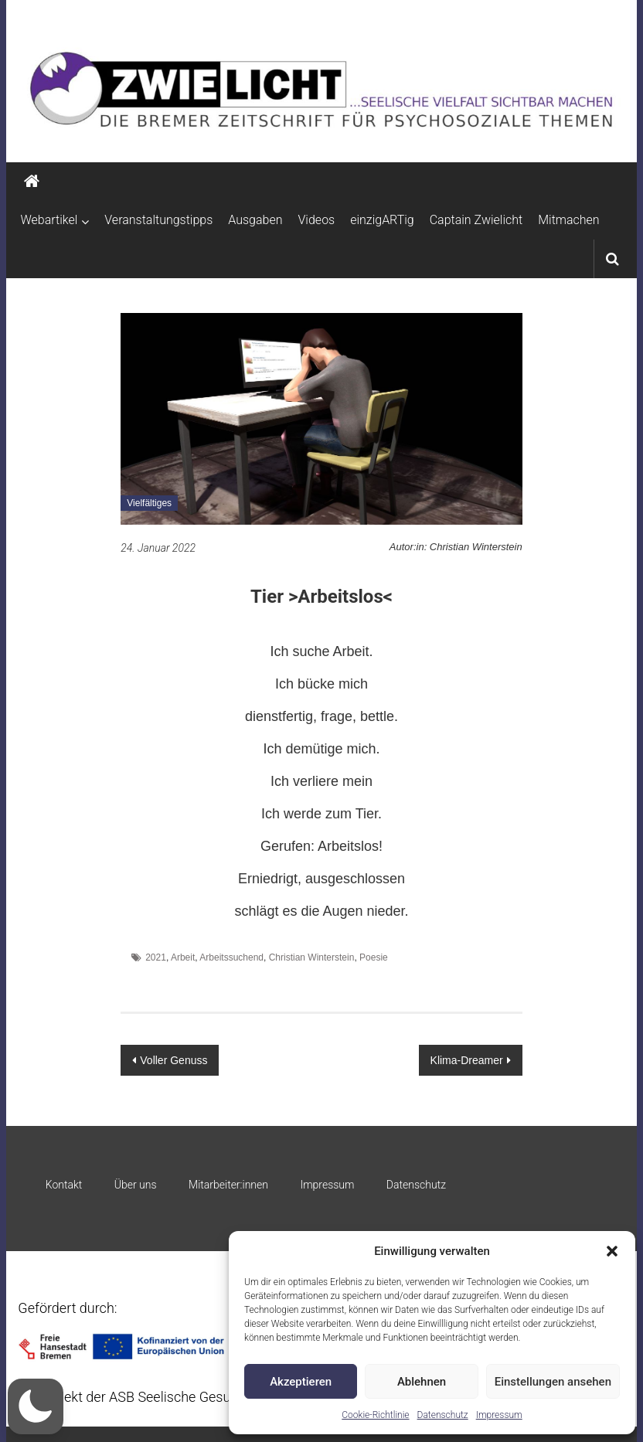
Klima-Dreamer (466, 1060)
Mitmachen (568, 220)
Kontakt (64, 1184)
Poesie (373, 957)
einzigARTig (381, 220)
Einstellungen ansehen (553, 1382)
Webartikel (48, 220)
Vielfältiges (149, 503)
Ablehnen (421, 1382)
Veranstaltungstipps (158, 220)
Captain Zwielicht (476, 220)
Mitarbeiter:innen (228, 1184)
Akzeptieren (301, 1382)
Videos (316, 220)
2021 (155, 957)
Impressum (499, 1415)
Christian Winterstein (312, 957)
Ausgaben (255, 220)
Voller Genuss (173, 1060)
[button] (612, 1251)
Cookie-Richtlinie (375, 1415)
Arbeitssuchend (231, 957)
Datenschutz (442, 1415)
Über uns (135, 1184)
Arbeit (183, 957)
